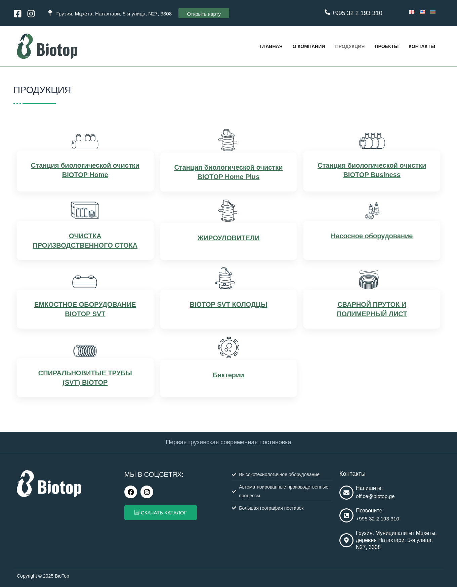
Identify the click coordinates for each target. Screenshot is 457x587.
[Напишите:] (346, 493)
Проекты (384, 46)
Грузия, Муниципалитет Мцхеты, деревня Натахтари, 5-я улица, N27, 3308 (396, 540)
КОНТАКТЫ (421, 46)
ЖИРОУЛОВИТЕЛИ (229, 239)
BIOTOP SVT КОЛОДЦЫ (228, 305)
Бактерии (228, 376)
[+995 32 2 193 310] (327, 12)
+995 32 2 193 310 (357, 13)
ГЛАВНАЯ (262, 46)
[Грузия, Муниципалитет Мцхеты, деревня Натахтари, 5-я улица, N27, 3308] (346, 541)
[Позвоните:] (346, 515)
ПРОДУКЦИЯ (345, 46)
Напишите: (369, 488)
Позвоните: (370, 510)
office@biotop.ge (376, 496)
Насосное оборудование (372, 237)
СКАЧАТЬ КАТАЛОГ (160, 513)
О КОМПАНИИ (302, 46)
